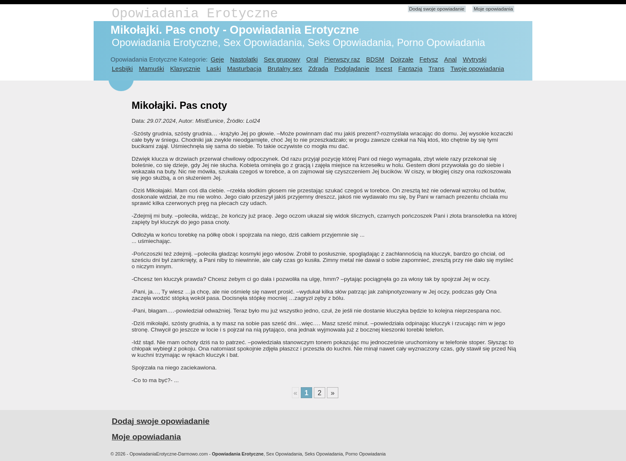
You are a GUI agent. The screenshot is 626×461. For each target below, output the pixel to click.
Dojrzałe (401, 59)
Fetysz (428, 59)
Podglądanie (351, 68)
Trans (437, 68)
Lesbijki (122, 68)
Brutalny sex (284, 68)
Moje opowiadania (493, 8)
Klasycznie (185, 68)
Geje (217, 59)
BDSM (375, 59)
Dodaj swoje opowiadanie (436, 8)
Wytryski (474, 59)
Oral (312, 59)
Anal (450, 59)
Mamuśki (151, 68)
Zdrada (318, 68)
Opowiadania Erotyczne (195, 13)
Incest (383, 68)
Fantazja (410, 68)
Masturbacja (244, 68)
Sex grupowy (282, 59)
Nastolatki (244, 59)
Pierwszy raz (342, 59)
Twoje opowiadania (477, 68)
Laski (213, 68)
